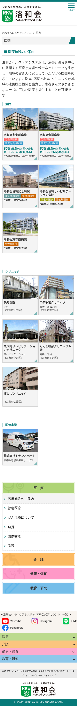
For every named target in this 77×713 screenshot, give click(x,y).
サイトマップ (49, 675)
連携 (11, 527)
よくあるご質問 (45, 671)
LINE (74, 621)
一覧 (65, 614)
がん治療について (21, 517)
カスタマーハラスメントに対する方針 (19, 671)
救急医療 (14, 508)
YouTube (15, 621)
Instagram (46, 621)
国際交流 (14, 536)
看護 (11, 545)
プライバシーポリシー (31, 675)
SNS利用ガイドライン (64, 671)
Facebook (16, 627)
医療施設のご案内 (21, 498)
